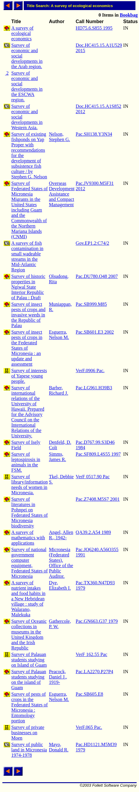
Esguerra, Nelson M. (59, 334)
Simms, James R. (57, 457)
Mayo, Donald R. (59, 747)
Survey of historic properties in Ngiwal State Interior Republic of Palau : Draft (28, 287)
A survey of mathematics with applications (28, 537)
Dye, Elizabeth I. (60, 585)
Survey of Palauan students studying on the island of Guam (28, 679)
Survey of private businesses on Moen (27, 732)
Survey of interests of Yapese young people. (29, 376)
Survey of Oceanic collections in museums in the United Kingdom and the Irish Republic (29, 634)
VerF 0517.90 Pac (93, 476)
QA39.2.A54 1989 (93, 532)
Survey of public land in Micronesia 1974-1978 (29, 750)
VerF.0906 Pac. (90, 370)
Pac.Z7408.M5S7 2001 (98, 499)
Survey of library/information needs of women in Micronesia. (29, 484)
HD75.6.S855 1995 (94, 28)
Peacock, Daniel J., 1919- (58, 677)
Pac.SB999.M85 (91, 304)
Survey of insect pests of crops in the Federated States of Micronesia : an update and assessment (26, 348)
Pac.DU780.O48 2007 (97, 276)
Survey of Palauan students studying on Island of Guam (29, 660)
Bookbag (129, 14)
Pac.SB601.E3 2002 (95, 332)
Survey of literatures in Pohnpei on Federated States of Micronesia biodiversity (29, 512)
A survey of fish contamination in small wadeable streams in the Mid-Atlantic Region (27, 256)
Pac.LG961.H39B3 (94, 387)
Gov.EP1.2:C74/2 (92, 243)
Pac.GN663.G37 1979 (97, 621)
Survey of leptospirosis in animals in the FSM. (25, 462)
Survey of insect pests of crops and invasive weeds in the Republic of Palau (28, 315)
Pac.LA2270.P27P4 (94, 671)
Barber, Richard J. (58, 390)
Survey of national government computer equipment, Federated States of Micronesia (29, 563)
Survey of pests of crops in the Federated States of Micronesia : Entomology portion (29, 707)
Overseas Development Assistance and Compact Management (62, 194)
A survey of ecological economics (22, 33)
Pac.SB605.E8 (89, 694)
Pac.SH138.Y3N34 (94, 134)
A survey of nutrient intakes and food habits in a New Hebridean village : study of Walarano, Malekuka (28, 598)
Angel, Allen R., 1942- (61, 535)
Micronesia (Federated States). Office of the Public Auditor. (61, 563)
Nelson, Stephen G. (59, 137)
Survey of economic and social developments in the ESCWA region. (26, 86)
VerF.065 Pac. (89, 727)
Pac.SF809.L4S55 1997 (98, 454)
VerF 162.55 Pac (91, 654)
